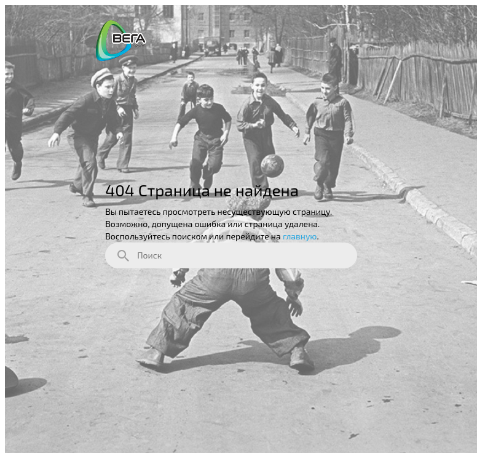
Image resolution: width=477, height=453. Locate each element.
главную (300, 236)
